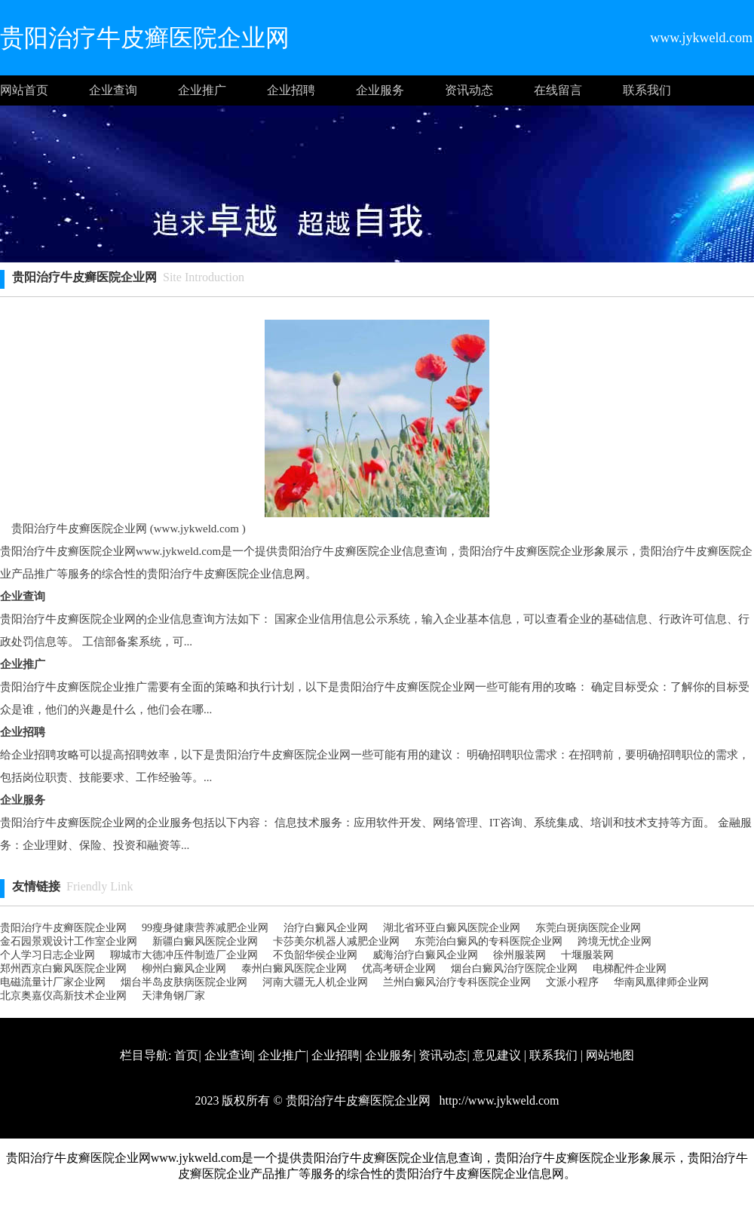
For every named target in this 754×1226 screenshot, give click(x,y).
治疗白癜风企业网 (326, 927)
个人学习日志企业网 (47, 955)
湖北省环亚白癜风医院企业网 (451, 927)
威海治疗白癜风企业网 (425, 955)
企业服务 (380, 90)
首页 (186, 1055)
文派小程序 (572, 982)
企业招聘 (291, 90)
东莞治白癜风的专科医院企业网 (488, 941)
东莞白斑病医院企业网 (588, 927)
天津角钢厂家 (173, 995)
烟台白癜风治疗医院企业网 (514, 968)
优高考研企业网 (399, 968)
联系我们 (647, 90)
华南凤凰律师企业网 (661, 982)
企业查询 (113, 90)
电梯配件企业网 (630, 968)
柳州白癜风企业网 (184, 968)
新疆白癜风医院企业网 (205, 941)
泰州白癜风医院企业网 (294, 968)
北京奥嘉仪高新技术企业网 (63, 995)
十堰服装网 (587, 955)
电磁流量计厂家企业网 (53, 982)
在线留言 (558, 90)
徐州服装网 (519, 955)
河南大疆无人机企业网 (315, 982)
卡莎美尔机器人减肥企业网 (336, 941)
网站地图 (610, 1055)
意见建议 (497, 1055)
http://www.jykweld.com (498, 1100)
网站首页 (24, 90)
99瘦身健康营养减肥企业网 (205, 927)
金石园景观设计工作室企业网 (68, 941)
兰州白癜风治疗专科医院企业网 (457, 982)
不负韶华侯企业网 (315, 955)
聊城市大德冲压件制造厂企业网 (184, 955)
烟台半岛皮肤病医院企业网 (184, 982)
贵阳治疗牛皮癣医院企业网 (63, 927)
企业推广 (202, 90)
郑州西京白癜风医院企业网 (63, 968)
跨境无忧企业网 (614, 941)
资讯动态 (469, 90)
